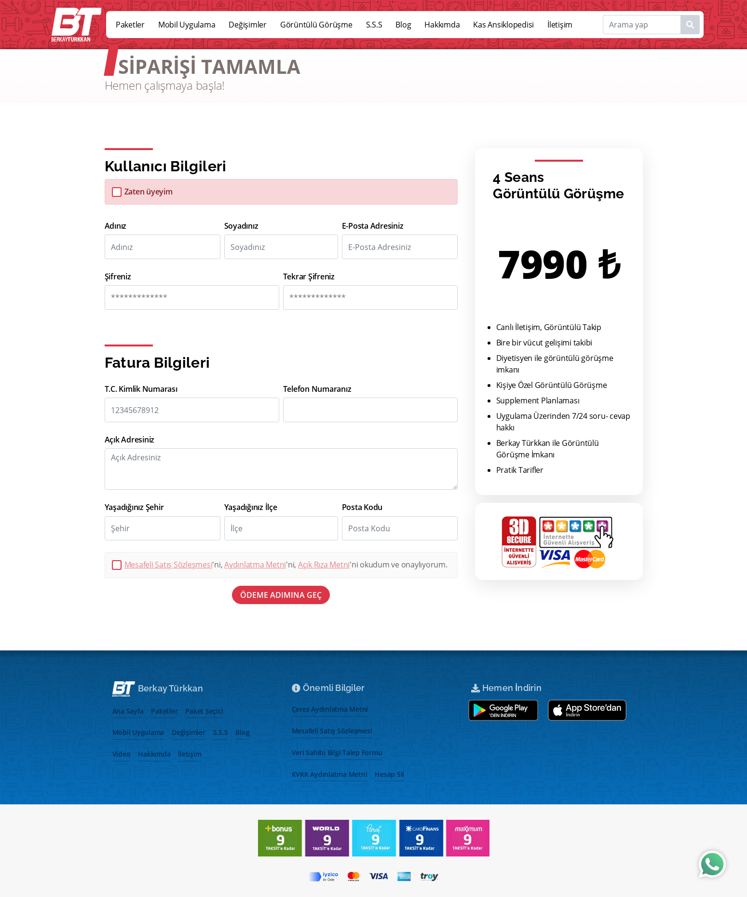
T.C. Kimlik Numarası (141, 389)
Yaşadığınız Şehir (134, 507)
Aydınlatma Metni (255, 564)
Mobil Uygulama (187, 24)
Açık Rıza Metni (324, 564)
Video (121, 754)
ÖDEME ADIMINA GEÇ (281, 595)
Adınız (116, 226)
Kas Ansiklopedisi (503, 24)
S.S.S (374, 24)
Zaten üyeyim (148, 191)
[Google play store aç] (503, 710)
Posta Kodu (362, 507)
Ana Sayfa (128, 711)
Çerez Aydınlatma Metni (330, 709)
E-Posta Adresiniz (373, 226)
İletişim (559, 24)
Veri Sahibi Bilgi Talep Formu (337, 752)
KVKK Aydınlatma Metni (329, 774)
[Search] (651, 24)
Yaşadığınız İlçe (250, 507)
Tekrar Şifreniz (309, 276)
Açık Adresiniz (130, 439)
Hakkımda (442, 24)
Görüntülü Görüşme (316, 24)
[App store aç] (587, 710)
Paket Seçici (204, 711)
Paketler (130, 24)
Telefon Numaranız (317, 389)
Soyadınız (241, 226)
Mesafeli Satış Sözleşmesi (168, 564)
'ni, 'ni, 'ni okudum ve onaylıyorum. (286, 564)
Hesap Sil (389, 774)
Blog (403, 24)
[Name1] (690, 24)
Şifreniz (118, 276)
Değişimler (248, 24)
